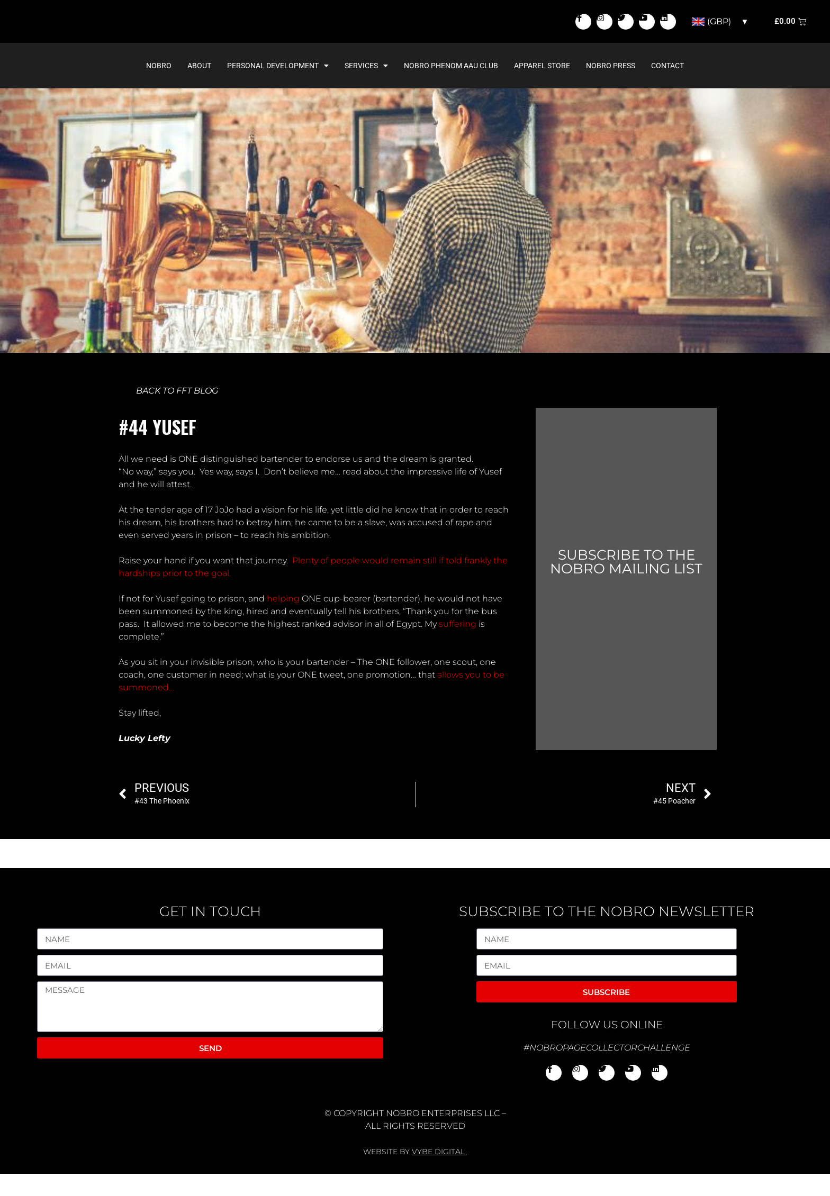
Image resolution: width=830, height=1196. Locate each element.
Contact (667, 88)
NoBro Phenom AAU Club (451, 88)
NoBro (159, 88)
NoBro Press (610, 88)
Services (366, 88)
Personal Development (278, 88)
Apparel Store (542, 88)
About (199, 88)
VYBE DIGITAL (438, 1174)
